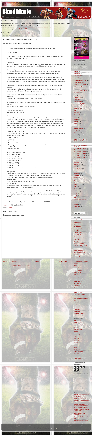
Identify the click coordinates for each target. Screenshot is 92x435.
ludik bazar (77, 327)
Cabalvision (77, 78)
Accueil (36, 261)
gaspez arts (77, 342)
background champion (80, 252)
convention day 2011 (79, 104)
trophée (76, 202)
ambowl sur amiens (79, 290)
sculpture (76, 188)
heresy (75, 347)
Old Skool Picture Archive (81, 261)
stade (75, 195)
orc (74, 182)
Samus (75, 224)
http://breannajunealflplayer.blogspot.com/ (81, 395)
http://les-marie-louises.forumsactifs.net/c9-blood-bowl (36, 27)
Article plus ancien (62, 261)
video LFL (76, 206)
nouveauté (76, 175)
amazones (76, 67)
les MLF (76, 254)
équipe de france (78, 281)
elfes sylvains (77, 115)
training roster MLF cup (80, 199)
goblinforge (77, 338)
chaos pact (77, 99)
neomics (76, 331)
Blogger (55, 428)
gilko (75, 300)
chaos (75, 95)
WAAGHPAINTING (79, 307)
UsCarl (75, 336)
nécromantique (78, 171)
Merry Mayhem (78, 237)
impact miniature (78, 345)
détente (76, 106)
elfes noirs (76, 112)
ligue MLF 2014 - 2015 (80, 160)
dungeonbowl (77, 108)
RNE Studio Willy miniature (81, 245)
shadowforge (77, 334)
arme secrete (77, 69)
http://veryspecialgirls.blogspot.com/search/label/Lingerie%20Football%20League (81, 406)
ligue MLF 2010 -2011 (80, 151)
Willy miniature (78, 329)
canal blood (77, 285)
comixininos (77, 353)
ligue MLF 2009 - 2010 (80, 149)
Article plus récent (10, 261)
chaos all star (77, 97)
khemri (75, 135)
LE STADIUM (77, 283)
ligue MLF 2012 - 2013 (80, 155)
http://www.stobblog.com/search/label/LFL (81, 410)
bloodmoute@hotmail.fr (25, 29)
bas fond (76, 71)
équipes (76, 117)
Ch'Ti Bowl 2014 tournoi (80, 86)
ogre (75, 180)
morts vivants (77, 164)
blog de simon (77, 222)
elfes (75, 110)
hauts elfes (77, 126)
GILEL (75, 305)
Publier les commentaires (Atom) (20, 265)
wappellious (77, 239)
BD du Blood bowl (78, 248)
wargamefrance (78, 259)
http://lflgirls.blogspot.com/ (81, 420)
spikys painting (78, 232)
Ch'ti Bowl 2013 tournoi (80, 84)
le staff (75, 137)
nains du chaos (78, 168)
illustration (76, 132)
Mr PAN (76, 265)
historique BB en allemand (81, 298)
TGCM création (78, 322)
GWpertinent (77, 234)
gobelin (76, 119)
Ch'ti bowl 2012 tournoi (80, 82)
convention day (78, 101)
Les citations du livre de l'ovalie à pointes (80, 140)
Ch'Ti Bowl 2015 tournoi (80, 90)
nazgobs (76, 241)
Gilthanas (76, 302)
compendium (77, 268)
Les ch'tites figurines (79, 292)
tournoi (10, 207)
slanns (75, 193)
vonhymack (77, 309)
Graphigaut (77, 311)
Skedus (76, 263)
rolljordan (76, 340)
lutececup (76, 274)
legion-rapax (77, 276)
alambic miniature (78, 349)
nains (75, 166)
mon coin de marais (79, 257)
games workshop (78, 351)
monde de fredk (78, 220)
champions (77, 92)
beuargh (76, 279)
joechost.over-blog (79, 243)
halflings (76, 123)
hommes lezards (78, 128)
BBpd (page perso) (79, 313)
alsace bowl (77, 287)
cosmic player (77, 356)
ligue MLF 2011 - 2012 (80, 153)
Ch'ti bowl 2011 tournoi (80, 80)
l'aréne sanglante (78, 250)
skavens (76, 191)
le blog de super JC (79, 270)
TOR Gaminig (77, 320)
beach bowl (77, 73)
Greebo (76, 325)
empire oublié (77, 272)
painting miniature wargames (78, 229)
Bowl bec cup (77, 75)
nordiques (76, 173)
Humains (76, 130)
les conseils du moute (80, 143)
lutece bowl (77, 162)
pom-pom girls (78, 184)
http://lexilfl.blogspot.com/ (81, 398)
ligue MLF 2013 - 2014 (80, 157)
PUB (75, 186)
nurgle (75, 177)
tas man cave (77, 226)
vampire (76, 204)
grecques (76, 121)
